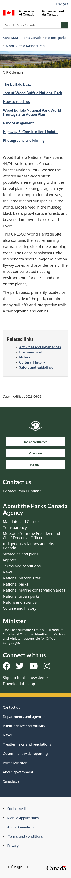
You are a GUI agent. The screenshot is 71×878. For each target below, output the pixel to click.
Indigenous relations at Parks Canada (28, 545)
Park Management (18, 123)
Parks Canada (31, 38)
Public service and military (24, 726)
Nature (24, 357)
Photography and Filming (23, 140)
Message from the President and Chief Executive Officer (31, 535)
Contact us (11, 707)
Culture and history (19, 608)
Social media (17, 808)
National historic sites (22, 578)
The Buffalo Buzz (17, 84)
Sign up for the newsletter (25, 677)
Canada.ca (10, 38)
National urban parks (21, 596)
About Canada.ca (20, 827)
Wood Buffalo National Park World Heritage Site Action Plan (32, 112)
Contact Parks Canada (22, 490)
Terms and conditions (22, 566)
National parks (55, 38)
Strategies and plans (20, 553)
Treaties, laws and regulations (27, 744)
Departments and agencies (24, 716)
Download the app (19, 683)
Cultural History (32, 362)
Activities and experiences (40, 347)
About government (18, 772)
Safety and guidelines (36, 367)
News (8, 572)
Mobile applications (23, 818)
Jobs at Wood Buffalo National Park (32, 93)
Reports (9, 560)
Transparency (15, 527)
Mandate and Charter (21, 521)
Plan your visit (30, 352)
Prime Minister (15, 763)
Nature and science (20, 602)
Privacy (13, 845)
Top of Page (16, 866)
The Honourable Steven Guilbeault (34, 636)
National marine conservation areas (34, 590)
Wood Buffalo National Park (25, 46)
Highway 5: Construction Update (30, 131)
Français (62, 4)
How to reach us (16, 101)
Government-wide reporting (25, 753)
